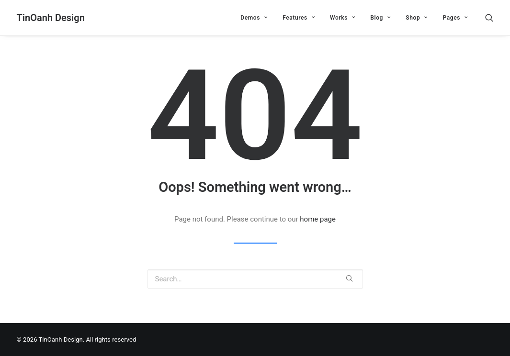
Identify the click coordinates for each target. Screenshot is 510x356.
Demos (253, 17)
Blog (380, 17)
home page (318, 219)
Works (342, 17)
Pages (454, 17)
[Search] (489, 17)
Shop (416, 17)
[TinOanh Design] (51, 17)
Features (299, 17)
